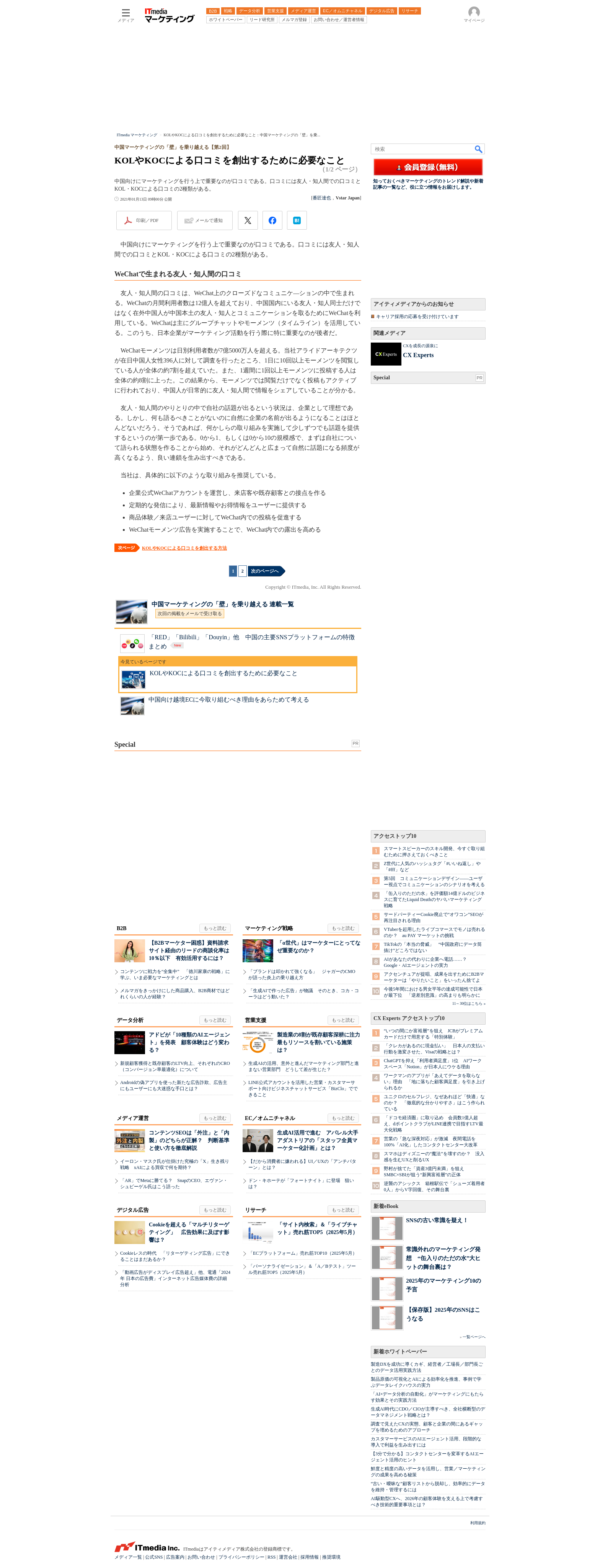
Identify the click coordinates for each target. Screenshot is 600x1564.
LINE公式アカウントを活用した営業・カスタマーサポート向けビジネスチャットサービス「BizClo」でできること (303, 1088)
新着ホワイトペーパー (400, 1352)
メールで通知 (209, 220)
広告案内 (175, 1557)
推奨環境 (331, 1557)
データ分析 (130, 1020)
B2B (122, 928)
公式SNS (154, 1557)
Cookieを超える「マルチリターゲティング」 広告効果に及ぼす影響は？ (189, 1232)
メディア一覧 (128, 1557)
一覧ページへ (474, 1337)
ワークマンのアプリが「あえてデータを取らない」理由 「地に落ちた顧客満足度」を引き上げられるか (434, 1082)
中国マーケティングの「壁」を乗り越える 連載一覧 (223, 604)
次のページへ (265, 571)
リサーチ (255, 1210)
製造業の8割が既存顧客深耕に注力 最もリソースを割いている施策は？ (321, 1042)
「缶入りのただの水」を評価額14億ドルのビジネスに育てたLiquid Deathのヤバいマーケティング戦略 (434, 899)
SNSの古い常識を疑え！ (437, 1220)
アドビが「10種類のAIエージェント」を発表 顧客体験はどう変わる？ (189, 1042)
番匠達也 (322, 198)
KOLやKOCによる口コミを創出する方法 (184, 548)
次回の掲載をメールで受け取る (190, 613)
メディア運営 (133, 1118)
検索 (479, 149)
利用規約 (478, 1523)
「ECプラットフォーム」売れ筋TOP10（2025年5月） (302, 1253)
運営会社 (288, 1557)
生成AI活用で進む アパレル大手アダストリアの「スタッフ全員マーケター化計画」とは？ (317, 1140)
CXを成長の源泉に (420, 345)
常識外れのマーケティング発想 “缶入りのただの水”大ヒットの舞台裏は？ (443, 1258)
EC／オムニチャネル (270, 1118)
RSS (271, 1557)
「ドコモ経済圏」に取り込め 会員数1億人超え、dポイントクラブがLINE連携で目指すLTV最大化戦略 (433, 1124)
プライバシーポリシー (241, 1557)
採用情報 (309, 1557)
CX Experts (418, 355)
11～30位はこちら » (469, 1003)
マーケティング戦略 (269, 928)
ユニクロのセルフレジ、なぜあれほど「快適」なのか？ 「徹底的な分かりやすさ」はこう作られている (434, 1103)
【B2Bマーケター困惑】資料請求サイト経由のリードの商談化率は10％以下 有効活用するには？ (189, 950)
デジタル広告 (133, 1210)
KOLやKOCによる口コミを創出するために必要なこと (224, 673)
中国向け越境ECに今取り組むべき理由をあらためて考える (228, 699)
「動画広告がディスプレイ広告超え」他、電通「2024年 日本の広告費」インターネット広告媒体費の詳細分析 (175, 1278)
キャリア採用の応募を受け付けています (417, 316)
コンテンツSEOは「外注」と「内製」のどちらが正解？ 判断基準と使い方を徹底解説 (189, 1140)
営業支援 (255, 1020)
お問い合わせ (201, 1557)
